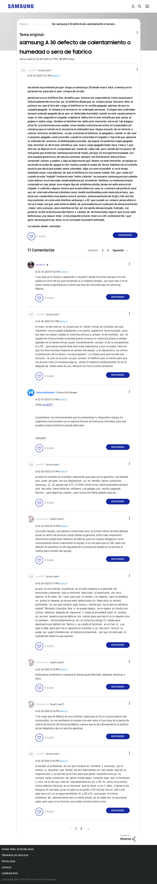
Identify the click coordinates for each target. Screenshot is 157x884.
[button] (132, 69)
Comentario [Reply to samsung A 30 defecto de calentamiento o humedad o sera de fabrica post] (125, 235)
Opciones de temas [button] (132, 32)
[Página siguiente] (120, 250)
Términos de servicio (15, 855)
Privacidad (8, 861)
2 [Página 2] (108, 250)
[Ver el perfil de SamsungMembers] (45, 392)
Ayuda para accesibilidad (18, 849)
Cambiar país (10, 873)
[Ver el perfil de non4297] (32, 70)
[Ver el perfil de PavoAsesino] (42, 519)
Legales (7, 867)
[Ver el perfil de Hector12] (40, 264)
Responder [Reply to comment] (117, 297)
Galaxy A (55, 75)
